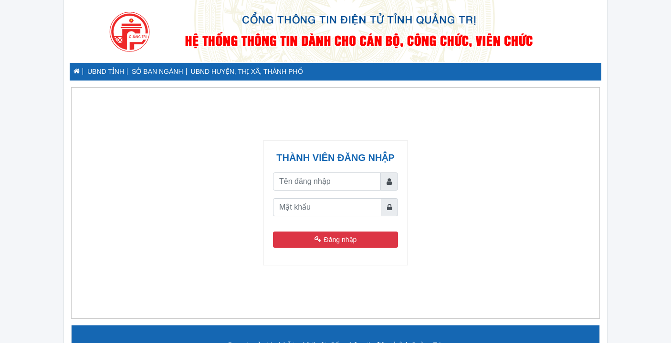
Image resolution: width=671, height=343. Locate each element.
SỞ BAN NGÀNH (157, 71)
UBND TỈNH (105, 71)
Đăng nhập (336, 239)
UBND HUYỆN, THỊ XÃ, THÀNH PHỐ (247, 71)
